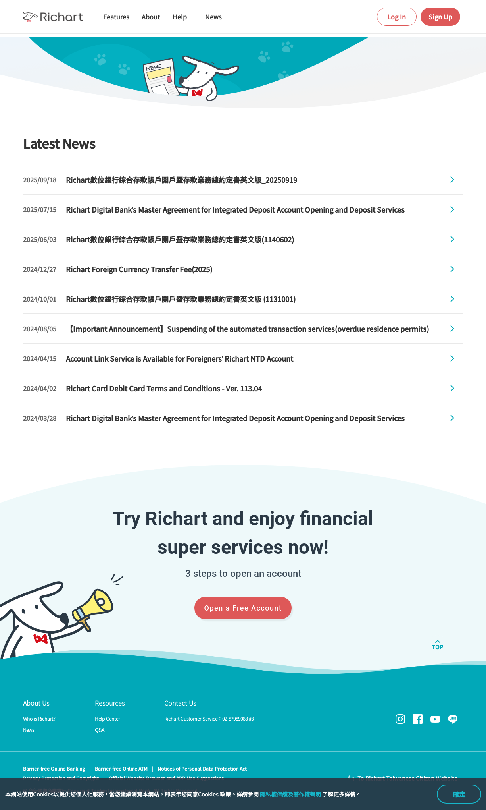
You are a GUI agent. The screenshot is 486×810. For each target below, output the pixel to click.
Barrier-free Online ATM (121, 768)
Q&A (99, 729)
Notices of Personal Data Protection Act (202, 768)
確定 (459, 794)
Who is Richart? (39, 718)
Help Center (107, 718)
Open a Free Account (243, 608)
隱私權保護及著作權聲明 (290, 794)
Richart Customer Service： (209, 718)
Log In (396, 16)
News (28, 729)
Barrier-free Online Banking (54, 768)
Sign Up (440, 16)
